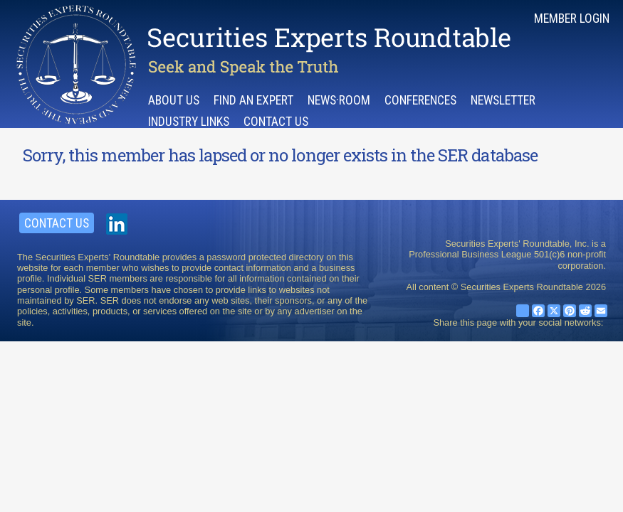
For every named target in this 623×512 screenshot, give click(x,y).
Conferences (420, 100)
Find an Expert (253, 100)
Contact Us (276, 121)
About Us (173, 100)
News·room (339, 100)
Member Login (571, 18)
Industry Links (188, 121)
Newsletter (503, 100)
